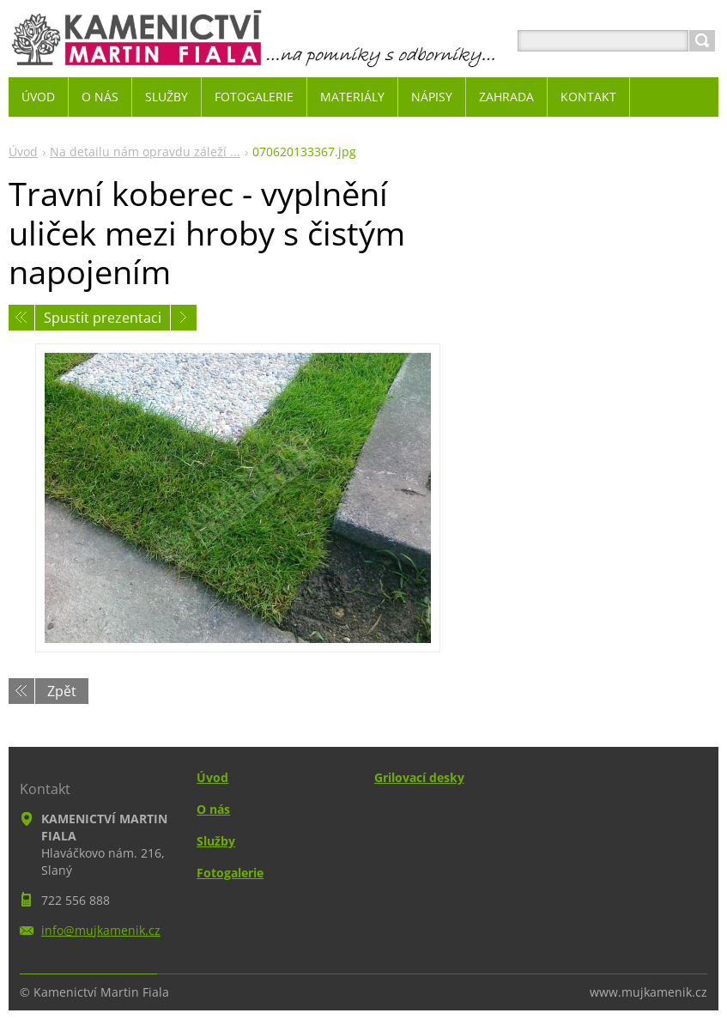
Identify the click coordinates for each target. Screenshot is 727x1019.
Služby (216, 841)
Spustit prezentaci (102, 317)
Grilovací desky (419, 777)
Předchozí (21, 318)
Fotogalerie (230, 872)
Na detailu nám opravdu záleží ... (145, 151)
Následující (184, 318)
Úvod (23, 151)
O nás (213, 809)
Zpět (61, 691)
